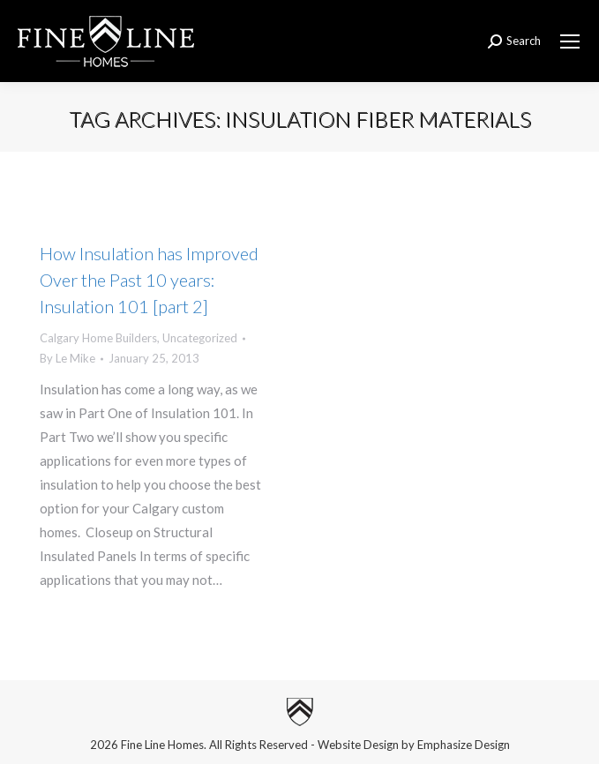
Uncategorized (199, 338)
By (67, 358)
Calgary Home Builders (98, 338)
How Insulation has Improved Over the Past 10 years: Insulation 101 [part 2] (149, 280)
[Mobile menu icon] (569, 41)
